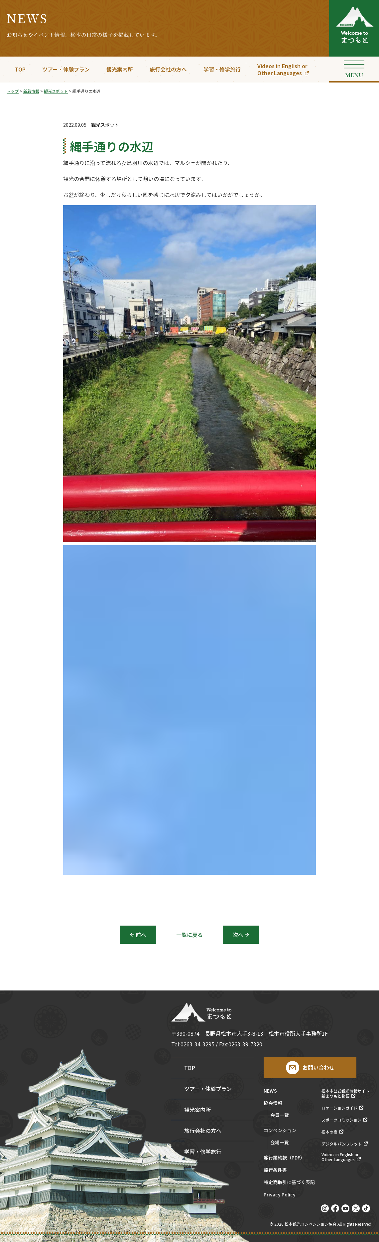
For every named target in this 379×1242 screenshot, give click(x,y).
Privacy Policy (280, 1195)
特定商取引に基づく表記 (289, 1182)
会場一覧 (279, 1142)
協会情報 (273, 1103)
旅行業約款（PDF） (284, 1158)
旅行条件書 (275, 1170)
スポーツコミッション (341, 1120)
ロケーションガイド (339, 1108)
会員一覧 (279, 1115)
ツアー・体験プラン (66, 69)
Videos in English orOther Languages (282, 69)
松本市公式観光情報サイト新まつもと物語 (345, 1093)
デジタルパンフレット (341, 1144)
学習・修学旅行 (222, 69)
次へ (238, 935)
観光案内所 (119, 69)
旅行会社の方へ (168, 69)
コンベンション (280, 1131)
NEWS (270, 1091)
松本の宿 (329, 1132)
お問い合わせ (318, 1067)
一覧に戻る (189, 935)
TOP (20, 69)
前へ (141, 935)
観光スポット (105, 125)
